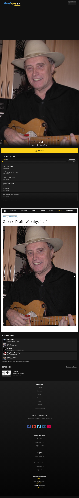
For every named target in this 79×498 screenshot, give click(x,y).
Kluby (39, 401)
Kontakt (40, 459)
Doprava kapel (40, 445)
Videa (51, 211)
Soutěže (39, 404)
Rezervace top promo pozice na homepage (40, 418)
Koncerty (69, 211)
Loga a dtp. (40, 470)
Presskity (39, 439)
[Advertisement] (39, 22)
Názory (42, 211)
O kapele (24, 211)
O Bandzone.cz (39, 466)
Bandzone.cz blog (40, 408)
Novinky (13, 211)
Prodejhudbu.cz (39, 442)
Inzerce (40, 422)
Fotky (60, 211)
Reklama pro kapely (71, 367)
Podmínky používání (39, 463)
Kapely (40, 387)
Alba (33, 211)
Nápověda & (40, 456)
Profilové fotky (13, 217)
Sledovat (39, 151)
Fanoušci (39, 398)
